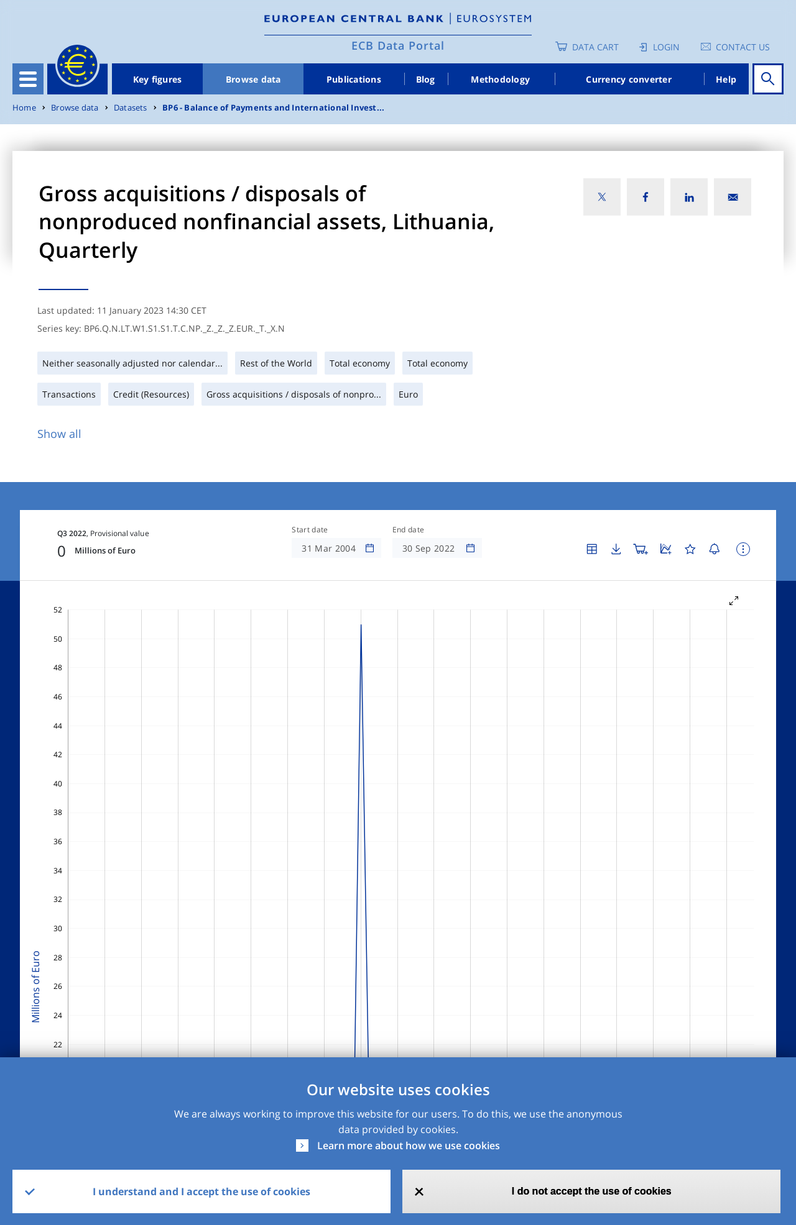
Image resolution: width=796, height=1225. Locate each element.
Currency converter (629, 79)
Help (726, 79)
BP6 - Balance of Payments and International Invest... (273, 107)
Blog (425, 79)
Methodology (500, 79)
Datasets (130, 107)
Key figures (157, 79)
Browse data (253, 79)
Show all (59, 433)
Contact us (743, 47)
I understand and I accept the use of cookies (201, 1191)
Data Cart (595, 47)
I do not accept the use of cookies (592, 1191)
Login (666, 47)
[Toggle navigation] (28, 78)
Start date (310, 530)
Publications (353, 79)
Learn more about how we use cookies (408, 1145)
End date (408, 530)
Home (24, 107)
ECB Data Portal (398, 45)
